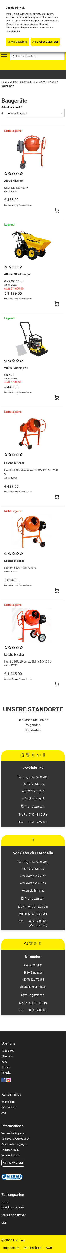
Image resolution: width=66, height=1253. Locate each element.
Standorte (7, 1056)
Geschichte (8, 1050)
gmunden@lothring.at (33, 986)
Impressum (8, 1101)
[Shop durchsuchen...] (37, 56)
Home (4, 82)
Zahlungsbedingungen (14, 1144)
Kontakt (6, 1072)
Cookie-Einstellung (17, 41)
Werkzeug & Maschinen (23, 82)
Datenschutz (8, 1107)
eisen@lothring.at (33, 890)
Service (5, 1067)
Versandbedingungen (13, 1133)
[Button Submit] (57, 210)
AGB (4, 1112)
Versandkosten (10, 1155)
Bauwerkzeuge (48, 82)
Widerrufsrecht (10, 1149)
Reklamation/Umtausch (15, 1138)
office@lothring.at (33, 798)
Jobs (4, 1061)
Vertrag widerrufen (13, 1162)
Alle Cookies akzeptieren (45, 41)
